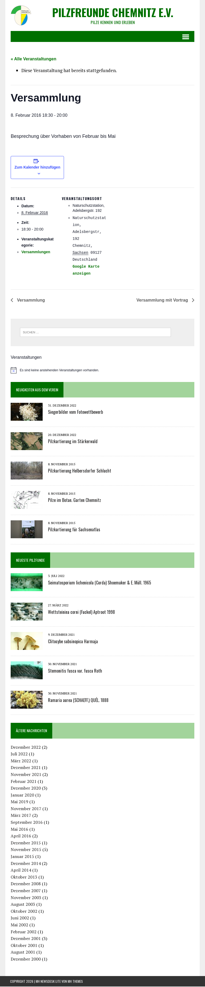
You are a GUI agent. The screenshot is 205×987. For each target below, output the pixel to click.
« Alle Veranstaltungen (33, 59)
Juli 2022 (18, 755)
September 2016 (26, 823)
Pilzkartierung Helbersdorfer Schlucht (79, 471)
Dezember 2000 (25, 960)
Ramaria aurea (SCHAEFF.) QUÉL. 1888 (77, 700)
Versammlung (29, 300)
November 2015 (25, 850)
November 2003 (25, 898)
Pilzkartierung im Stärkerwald (72, 442)
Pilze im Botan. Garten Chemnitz (74, 501)
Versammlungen (35, 252)
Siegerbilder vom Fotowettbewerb (74, 412)
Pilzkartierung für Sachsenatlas (73, 530)
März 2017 (20, 816)
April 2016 (20, 837)
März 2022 (20, 761)
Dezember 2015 (25, 843)
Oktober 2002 (23, 912)
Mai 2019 (19, 802)
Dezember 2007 (25, 891)
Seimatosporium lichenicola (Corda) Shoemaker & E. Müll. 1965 (99, 583)
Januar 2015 (22, 857)
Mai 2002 (19, 926)
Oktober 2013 (23, 878)
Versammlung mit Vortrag (163, 300)
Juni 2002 (19, 919)
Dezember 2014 (25, 864)
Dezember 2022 (25, 748)
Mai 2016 (19, 830)
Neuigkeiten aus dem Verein (36, 390)
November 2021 (25, 775)
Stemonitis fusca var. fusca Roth (74, 671)
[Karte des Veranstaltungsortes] (140, 225)
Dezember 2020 (25, 789)
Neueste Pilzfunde (29, 561)
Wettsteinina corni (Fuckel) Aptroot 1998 (80, 612)
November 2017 (25, 809)
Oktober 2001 (23, 946)
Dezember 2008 (25, 884)
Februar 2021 (23, 782)
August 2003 (22, 905)
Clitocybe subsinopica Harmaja (72, 642)
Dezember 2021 (25, 768)
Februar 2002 (23, 932)
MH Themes (75, 982)
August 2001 (22, 953)
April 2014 (20, 871)
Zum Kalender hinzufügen (37, 168)
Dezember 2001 (25, 939)
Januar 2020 (22, 795)
